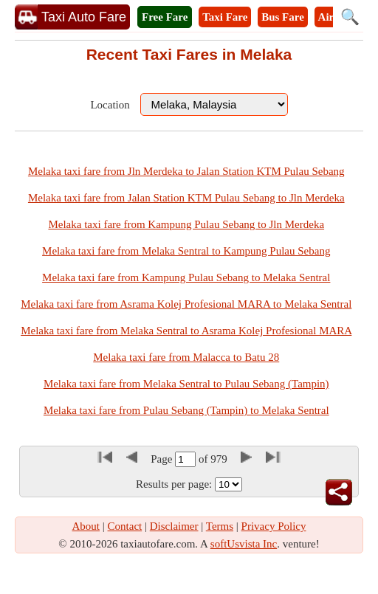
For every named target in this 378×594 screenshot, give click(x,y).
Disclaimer (174, 526)
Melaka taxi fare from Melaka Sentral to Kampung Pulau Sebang (186, 251)
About (86, 526)
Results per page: (174, 484)
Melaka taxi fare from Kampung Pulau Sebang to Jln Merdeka (186, 224)
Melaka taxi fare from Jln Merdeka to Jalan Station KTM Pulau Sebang (186, 171)
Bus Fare (282, 17)
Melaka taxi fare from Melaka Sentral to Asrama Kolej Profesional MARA (186, 330)
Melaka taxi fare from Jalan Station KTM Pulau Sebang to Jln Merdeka (186, 198)
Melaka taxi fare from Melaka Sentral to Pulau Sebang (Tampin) (186, 384)
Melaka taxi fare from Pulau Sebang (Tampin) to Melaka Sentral (186, 410)
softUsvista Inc (243, 544)
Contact (125, 526)
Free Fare (165, 17)
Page (163, 459)
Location (109, 105)
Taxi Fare (224, 17)
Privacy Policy (273, 526)
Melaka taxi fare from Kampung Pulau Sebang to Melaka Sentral (186, 277)
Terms (219, 526)
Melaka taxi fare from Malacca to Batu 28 (186, 357)
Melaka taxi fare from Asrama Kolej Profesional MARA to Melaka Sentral (186, 304)
